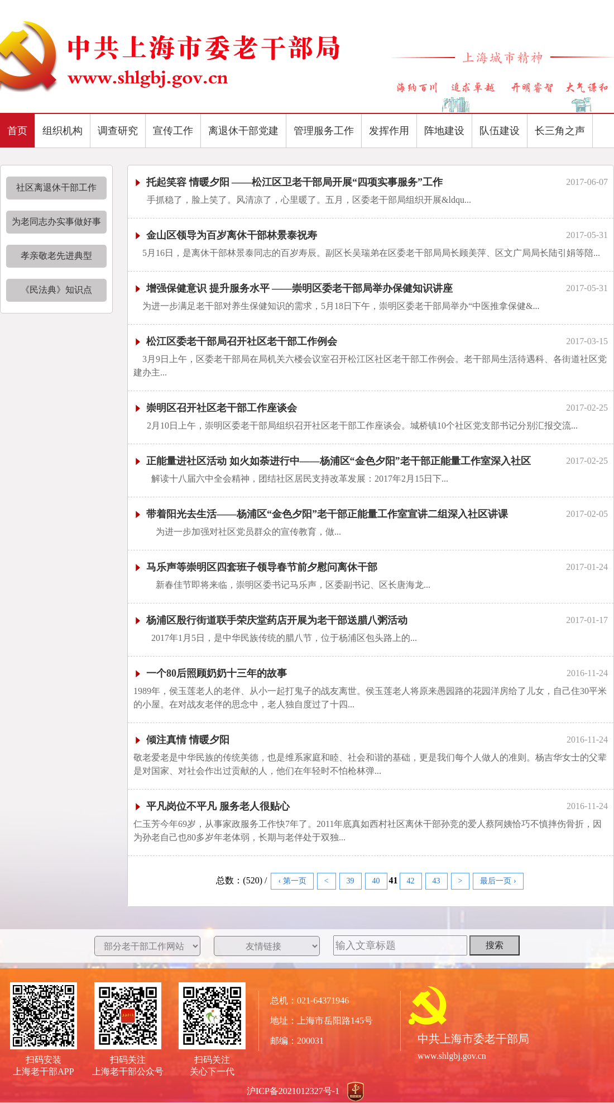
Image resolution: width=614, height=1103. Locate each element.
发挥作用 (389, 130)
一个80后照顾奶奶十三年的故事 (210, 673)
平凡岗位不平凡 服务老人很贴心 (211, 806)
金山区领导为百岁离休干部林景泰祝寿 (225, 235)
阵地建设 (444, 130)
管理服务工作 (324, 130)
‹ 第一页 (292, 881)
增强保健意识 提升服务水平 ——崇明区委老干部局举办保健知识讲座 (293, 288)
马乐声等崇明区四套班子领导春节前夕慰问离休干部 (255, 567)
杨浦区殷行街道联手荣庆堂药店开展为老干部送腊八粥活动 (270, 620)
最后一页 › (498, 881)
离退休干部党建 (243, 130)
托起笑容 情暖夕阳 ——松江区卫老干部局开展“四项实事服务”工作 (288, 182)
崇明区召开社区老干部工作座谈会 (215, 407)
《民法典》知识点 (56, 289)
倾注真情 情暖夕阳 (181, 739)
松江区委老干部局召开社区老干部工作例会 (235, 341)
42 (411, 881)
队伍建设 (499, 130)
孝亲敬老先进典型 (56, 255)
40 (376, 881)
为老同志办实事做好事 (56, 221)
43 (436, 881)
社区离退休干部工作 (56, 187)
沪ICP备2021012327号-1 (293, 1091)
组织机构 (62, 130)
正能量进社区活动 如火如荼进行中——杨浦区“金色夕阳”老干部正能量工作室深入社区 (332, 461)
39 (350, 881)
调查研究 (118, 130)
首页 (17, 130)
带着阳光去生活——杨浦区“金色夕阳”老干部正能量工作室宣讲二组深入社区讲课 (320, 514)
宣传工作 (173, 130)
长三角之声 (560, 130)
